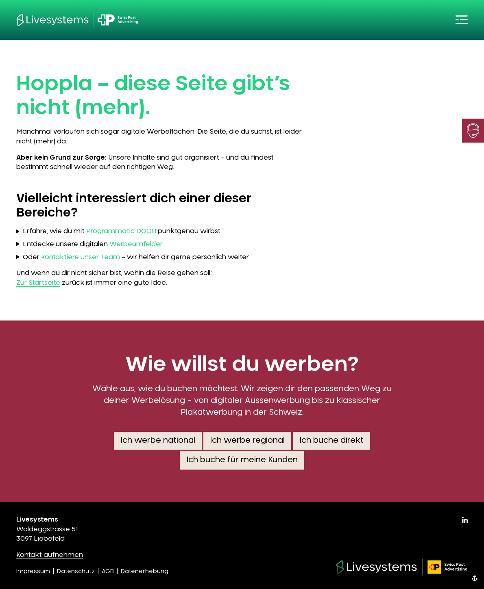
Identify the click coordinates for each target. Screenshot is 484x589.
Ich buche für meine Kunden (242, 460)
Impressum (33, 571)
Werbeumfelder (135, 244)
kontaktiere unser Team (80, 257)
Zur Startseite (38, 282)
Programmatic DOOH (121, 231)
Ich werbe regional (247, 440)
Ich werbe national (157, 440)
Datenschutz (76, 571)
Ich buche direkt (331, 440)
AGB (108, 571)
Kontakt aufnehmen (49, 555)
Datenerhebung (144, 571)
